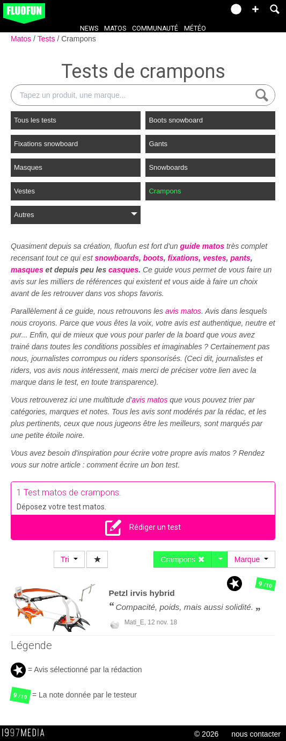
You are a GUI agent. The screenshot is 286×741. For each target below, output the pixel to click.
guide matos (202, 246)
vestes (214, 258)
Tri (69, 559)
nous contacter (256, 734)
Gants (158, 144)
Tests (47, 38)
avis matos (183, 311)
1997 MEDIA (26, 732)
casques (123, 269)
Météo (195, 28)
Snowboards (168, 167)
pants (240, 258)
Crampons (78, 38)
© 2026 (206, 734)
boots (153, 258)
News (89, 28)
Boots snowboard (175, 120)
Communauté (155, 28)
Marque (251, 559)
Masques (28, 167)
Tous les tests (35, 120)
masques (27, 269)
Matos (115, 28)
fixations (183, 258)
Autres (75, 215)
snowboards (116, 258)
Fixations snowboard (46, 144)
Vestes (24, 191)
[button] (255, 9)
